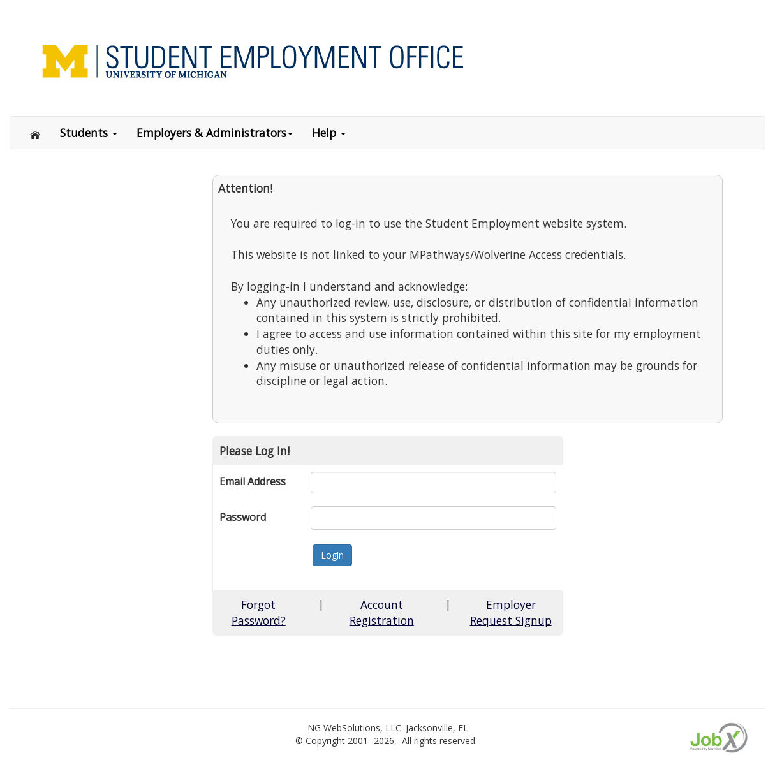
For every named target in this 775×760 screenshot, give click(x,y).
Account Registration (382, 612)
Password (242, 517)
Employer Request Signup (511, 612)
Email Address (252, 481)
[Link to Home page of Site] (392, 60)
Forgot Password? (259, 612)
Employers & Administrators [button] (215, 132)
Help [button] (329, 132)
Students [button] (88, 132)
